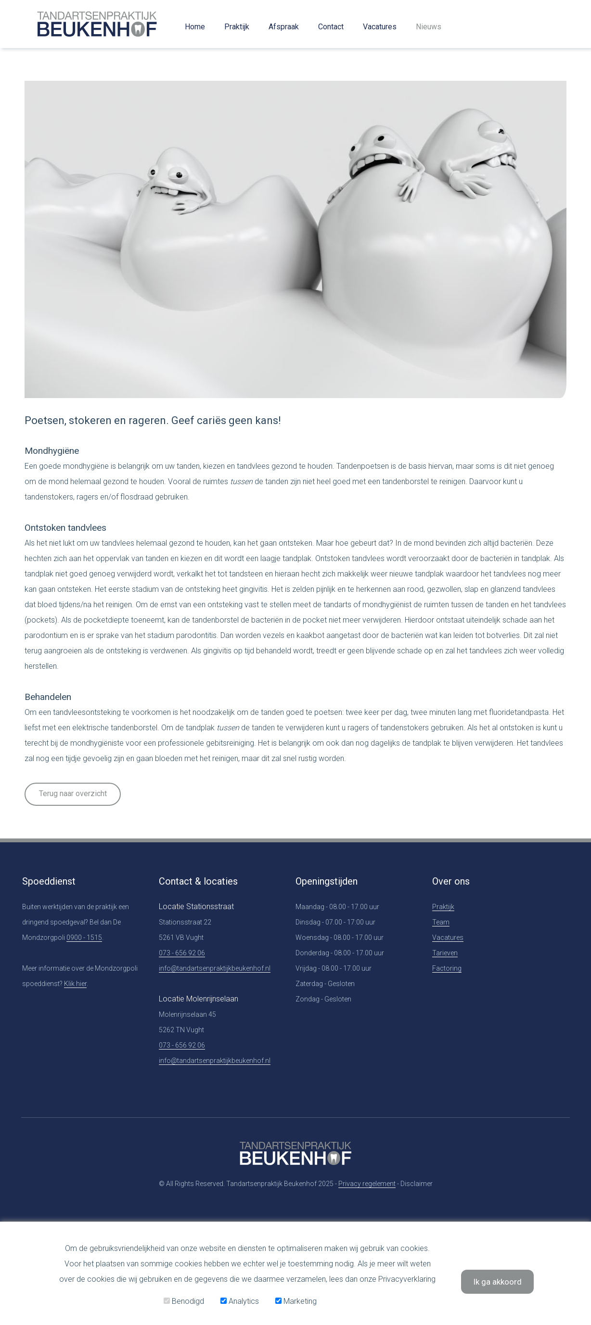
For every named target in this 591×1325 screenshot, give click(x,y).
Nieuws (428, 26)
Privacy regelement (367, 1184)
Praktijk (236, 26)
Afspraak (284, 26)
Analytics (239, 1301)
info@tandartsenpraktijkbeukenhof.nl (214, 968)
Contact (331, 26)
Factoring (447, 968)
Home (195, 26)
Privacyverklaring (407, 1279)
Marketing (296, 1301)
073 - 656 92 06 (182, 953)
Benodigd (184, 1301)
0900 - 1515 (84, 937)
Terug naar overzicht (73, 793)
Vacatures (380, 26)
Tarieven (445, 953)
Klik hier (75, 984)
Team (441, 922)
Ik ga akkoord (497, 1282)
